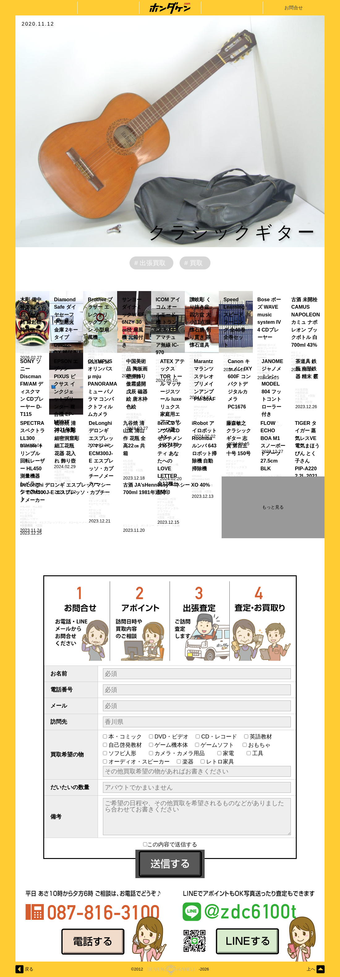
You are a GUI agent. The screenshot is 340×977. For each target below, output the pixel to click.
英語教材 (263, 737)
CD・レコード (219, 737)
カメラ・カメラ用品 (182, 753)
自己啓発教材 (125, 745)
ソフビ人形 (125, 753)
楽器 (188, 762)
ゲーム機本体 (171, 745)
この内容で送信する (170, 844)
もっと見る (273, 507)
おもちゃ (262, 745)
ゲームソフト (218, 745)
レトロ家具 (220, 762)
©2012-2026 (170, 969)
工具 (260, 753)
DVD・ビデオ (171, 737)
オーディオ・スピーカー (139, 762)
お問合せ (293, 7)
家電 (231, 753)
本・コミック (125, 737)
